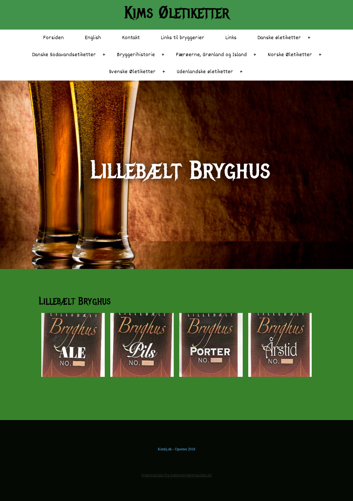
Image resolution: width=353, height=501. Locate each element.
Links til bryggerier (182, 38)
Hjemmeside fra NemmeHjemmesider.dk (176, 475)
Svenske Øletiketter (132, 72)
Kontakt (131, 38)
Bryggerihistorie (136, 55)
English (93, 38)
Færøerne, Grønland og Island (211, 55)
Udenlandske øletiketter (205, 72)
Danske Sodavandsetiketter (64, 55)
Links (230, 38)
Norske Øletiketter (290, 55)
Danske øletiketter (279, 38)
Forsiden (53, 38)
